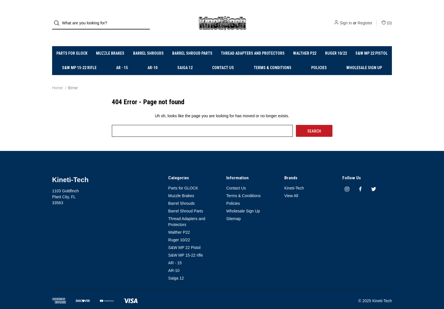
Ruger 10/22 (336, 44)
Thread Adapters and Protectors (253, 44)
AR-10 (152, 58)
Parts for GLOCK (71, 44)
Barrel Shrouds (148, 44)
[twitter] (373, 179)
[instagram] (347, 179)
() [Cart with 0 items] (386, 18)
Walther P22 (304, 44)
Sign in (346, 18)
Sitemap (233, 209)
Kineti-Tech (294, 178)
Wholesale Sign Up (364, 58)
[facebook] (360, 179)
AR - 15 (122, 58)
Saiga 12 (185, 58)
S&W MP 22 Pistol (371, 44)
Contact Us (223, 58)
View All (291, 186)
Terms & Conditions (272, 58)
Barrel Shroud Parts (192, 44)
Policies (319, 58)
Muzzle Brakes (110, 44)
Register (365, 18)
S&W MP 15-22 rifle (79, 58)
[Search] (58, 18)
